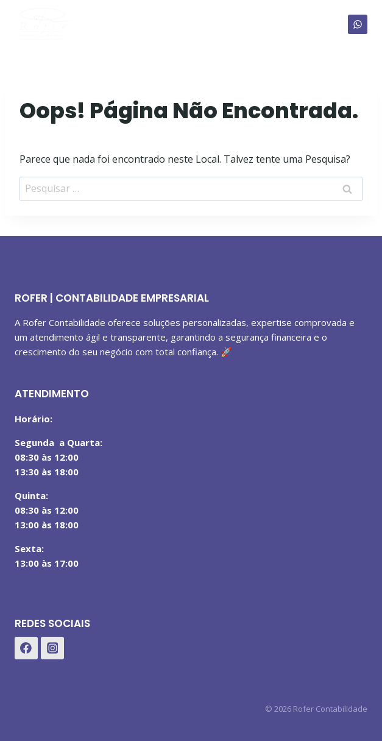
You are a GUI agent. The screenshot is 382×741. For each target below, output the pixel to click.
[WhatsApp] (357, 24)
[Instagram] (52, 648)
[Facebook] (26, 648)
